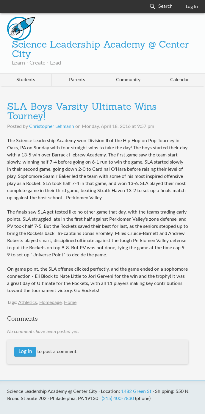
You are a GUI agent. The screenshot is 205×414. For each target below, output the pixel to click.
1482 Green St (136, 391)
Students (25, 79)
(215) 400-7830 (118, 398)
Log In (192, 6)
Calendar (179, 79)
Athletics (27, 302)
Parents (77, 79)
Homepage (50, 302)
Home (70, 302)
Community (128, 79)
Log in (25, 351)
